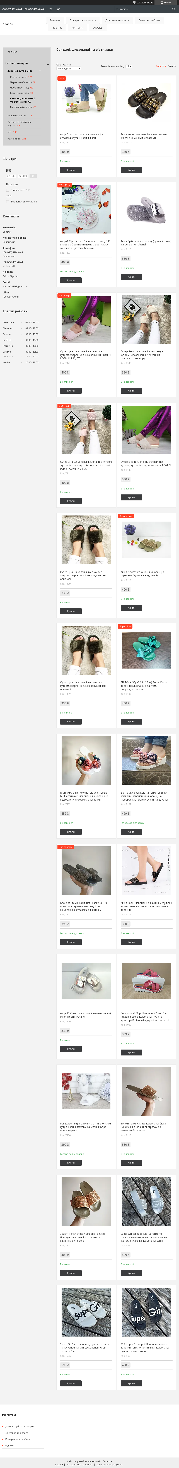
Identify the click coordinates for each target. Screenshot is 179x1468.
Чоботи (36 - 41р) (19, 87)
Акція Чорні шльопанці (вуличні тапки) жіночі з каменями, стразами (144, 136)
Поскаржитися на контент (79, 1464)
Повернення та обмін (17, 1439)
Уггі (9, 132)
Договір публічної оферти (20, 1426)
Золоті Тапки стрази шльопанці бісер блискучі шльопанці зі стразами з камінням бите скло (143, 1127)
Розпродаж (14, 138)
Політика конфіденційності (110, 1464)
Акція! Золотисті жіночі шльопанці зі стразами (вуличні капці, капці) (143, 573)
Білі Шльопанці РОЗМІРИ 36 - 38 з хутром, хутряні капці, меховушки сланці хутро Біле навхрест (86, 1127)
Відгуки (9, 1445)
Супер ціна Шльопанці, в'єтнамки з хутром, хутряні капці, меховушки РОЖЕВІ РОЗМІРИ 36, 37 (85, 355)
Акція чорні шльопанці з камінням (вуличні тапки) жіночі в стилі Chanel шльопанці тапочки (146, 906)
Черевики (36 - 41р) (21, 82)
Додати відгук (50, 9)
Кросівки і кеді (18, 77)
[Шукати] (173, 9)
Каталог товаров (16, 63)
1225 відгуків (145, 2)
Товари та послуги (81, 20)
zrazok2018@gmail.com (15, 286)
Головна (55, 20)
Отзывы (98, 27)
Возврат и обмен (150, 20)
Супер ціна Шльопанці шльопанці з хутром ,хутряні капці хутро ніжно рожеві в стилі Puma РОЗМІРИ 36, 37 (86, 465)
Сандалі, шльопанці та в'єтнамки (22, 100)
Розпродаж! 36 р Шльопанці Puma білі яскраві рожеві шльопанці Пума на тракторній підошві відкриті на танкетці (145, 1016)
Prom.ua (107, 1461)
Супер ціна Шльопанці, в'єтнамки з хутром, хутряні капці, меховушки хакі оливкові (83, 575)
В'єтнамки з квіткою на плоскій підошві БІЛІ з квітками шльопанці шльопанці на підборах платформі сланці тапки (84, 796)
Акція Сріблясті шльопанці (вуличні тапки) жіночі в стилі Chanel (146, 242)
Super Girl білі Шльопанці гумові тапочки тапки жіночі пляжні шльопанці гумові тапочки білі (84, 1347)
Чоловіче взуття (17, 115)
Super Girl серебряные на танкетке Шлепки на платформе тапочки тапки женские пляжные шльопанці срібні (144, 1237)
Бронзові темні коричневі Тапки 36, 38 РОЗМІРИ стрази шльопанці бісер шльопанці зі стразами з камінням (83, 906)
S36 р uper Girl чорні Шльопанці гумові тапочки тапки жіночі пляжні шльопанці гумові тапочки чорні (145, 1347)
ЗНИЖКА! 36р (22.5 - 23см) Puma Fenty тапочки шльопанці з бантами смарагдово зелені (144, 685)
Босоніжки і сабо (19, 93)
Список (172, 66)
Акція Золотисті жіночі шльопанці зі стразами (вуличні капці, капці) (81, 136)
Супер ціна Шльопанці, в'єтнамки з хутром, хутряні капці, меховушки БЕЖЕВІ (146, 463)
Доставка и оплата (117, 20)
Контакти (77, 27)
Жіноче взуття (17, 70)
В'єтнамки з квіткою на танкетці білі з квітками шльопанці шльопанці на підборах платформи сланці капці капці (144, 796)
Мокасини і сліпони (21, 107)
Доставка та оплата (16, 1432)
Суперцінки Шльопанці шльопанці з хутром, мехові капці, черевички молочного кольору (142, 355)
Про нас (57, 27)
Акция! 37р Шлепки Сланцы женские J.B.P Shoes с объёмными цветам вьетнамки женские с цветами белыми (85, 244)
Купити (71, 170)
